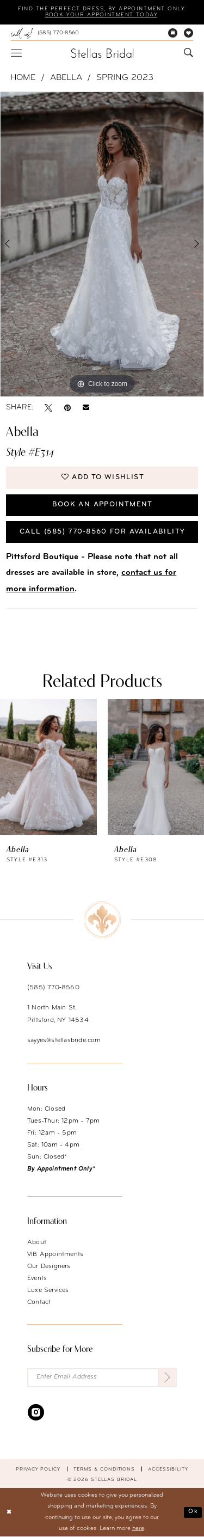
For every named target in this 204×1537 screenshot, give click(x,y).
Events (37, 1278)
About (36, 1242)
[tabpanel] (102, 244)
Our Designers (49, 1266)
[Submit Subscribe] (167, 1377)
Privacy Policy (38, 1468)
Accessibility (168, 1468)
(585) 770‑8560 (53, 987)
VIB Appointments (55, 1254)
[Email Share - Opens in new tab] (86, 407)
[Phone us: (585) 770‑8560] (45, 33)
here (138, 1529)
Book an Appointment (102, 504)
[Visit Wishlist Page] (188, 33)
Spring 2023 (124, 78)
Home (22, 78)
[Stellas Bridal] (102, 53)
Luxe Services (48, 1290)
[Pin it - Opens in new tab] (67, 407)
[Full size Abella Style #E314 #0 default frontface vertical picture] (102, 244)
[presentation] (48, 767)
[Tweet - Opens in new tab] (48, 407)
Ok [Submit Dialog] (192, 1512)
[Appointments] (173, 33)
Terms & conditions (104, 1468)
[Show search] (188, 53)
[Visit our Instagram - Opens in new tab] (36, 1411)
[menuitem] (45, 33)
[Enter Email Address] (102, 1377)
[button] (16, 52)
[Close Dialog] (9, 1513)
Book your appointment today (101, 16)
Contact (39, 1302)
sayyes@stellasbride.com (64, 1040)
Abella (66, 78)
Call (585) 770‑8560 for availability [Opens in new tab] (102, 531)
